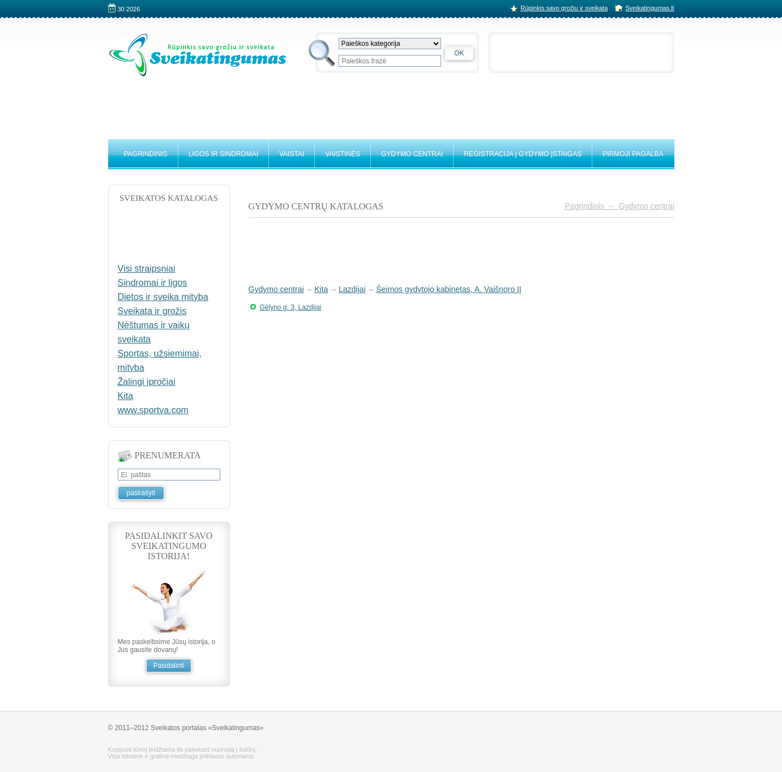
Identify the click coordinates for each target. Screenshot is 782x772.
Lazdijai (352, 289)
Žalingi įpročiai (147, 382)
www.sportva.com (153, 410)
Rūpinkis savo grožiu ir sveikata (564, 8)
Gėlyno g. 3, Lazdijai (291, 307)
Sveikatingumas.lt (649, 8)
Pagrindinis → (592, 206)
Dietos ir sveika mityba (163, 297)
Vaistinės (342, 154)
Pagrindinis (146, 154)
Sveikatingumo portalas (197, 55)
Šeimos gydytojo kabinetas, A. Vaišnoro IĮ (449, 289)
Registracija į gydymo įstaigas (523, 154)
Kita (321, 289)
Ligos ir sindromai (223, 154)
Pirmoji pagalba (632, 154)
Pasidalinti (169, 666)
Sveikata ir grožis (152, 311)
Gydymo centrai (412, 154)
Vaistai (291, 154)
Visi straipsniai (147, 268)
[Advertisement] (391, 103)
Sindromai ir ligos (152, 283)
